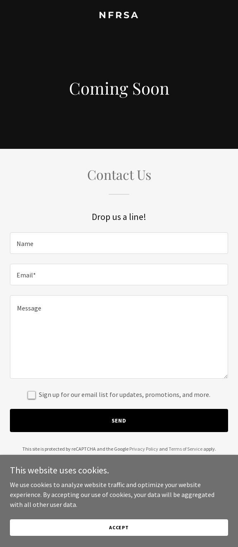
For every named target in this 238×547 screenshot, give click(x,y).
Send (119, 420)
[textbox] (119, 243)
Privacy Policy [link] (143, 449)
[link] (119, 16)
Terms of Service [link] (185, 449)
